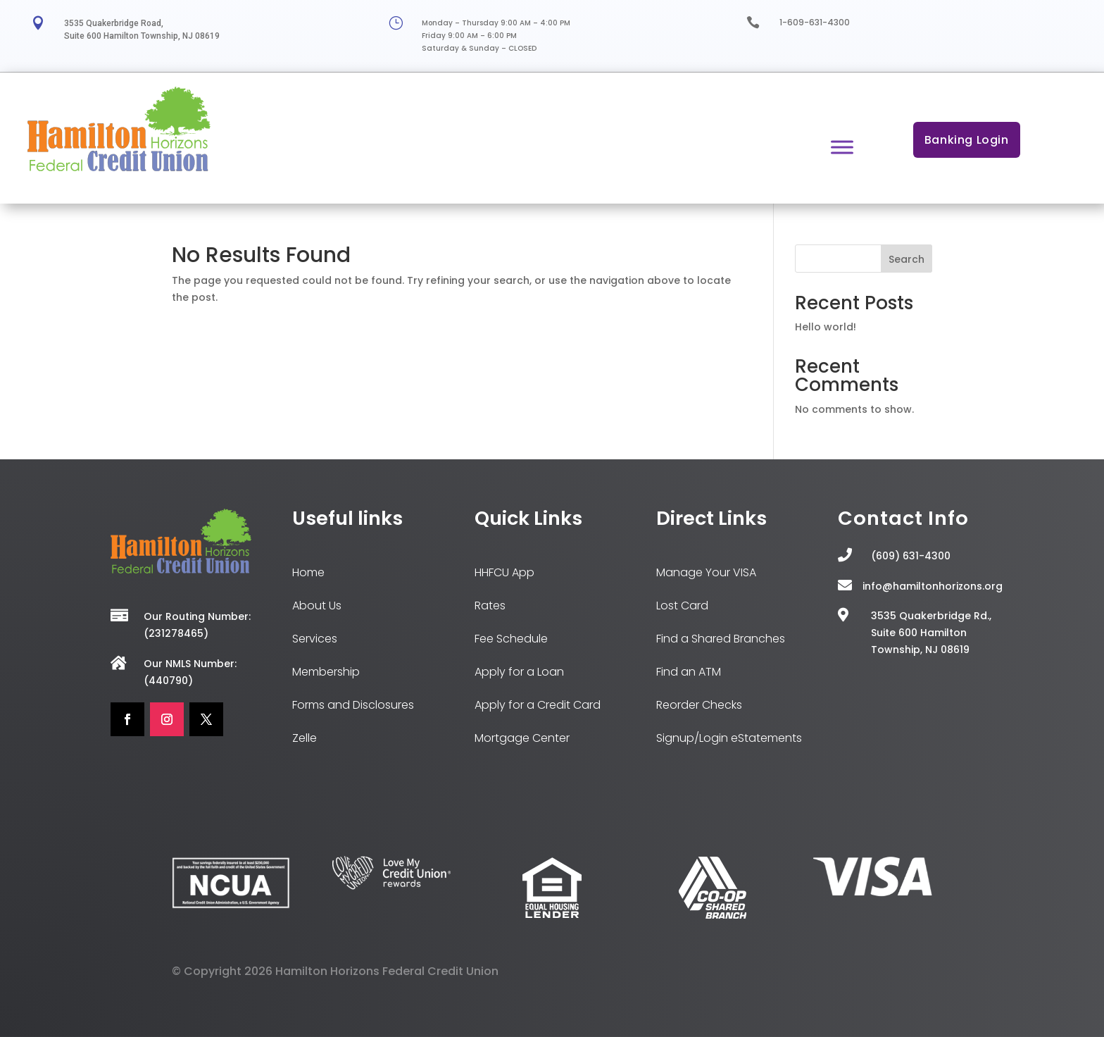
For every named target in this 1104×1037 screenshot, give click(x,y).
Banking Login (966, 140)
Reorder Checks (699, 705)
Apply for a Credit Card (538, 705)
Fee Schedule (511, 639)
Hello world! (825, 327)
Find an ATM (688, 672)
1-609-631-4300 (814, 22)
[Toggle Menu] (842, 147)
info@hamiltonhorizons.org (932, 586)
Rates (490, 605)
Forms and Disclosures (353, 705)
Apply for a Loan (519, 672)
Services (314, 639)
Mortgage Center (522, 738)
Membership (326, 672)
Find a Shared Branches (720, 639)
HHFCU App (504, 572)
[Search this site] (863, 258)
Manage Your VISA (706, 572)
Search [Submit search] (906, 259)
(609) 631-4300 (911, 556)
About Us (316, 605)
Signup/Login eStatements (729, 738)
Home (308, 572)
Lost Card (682, 605)
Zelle (304, 738)
